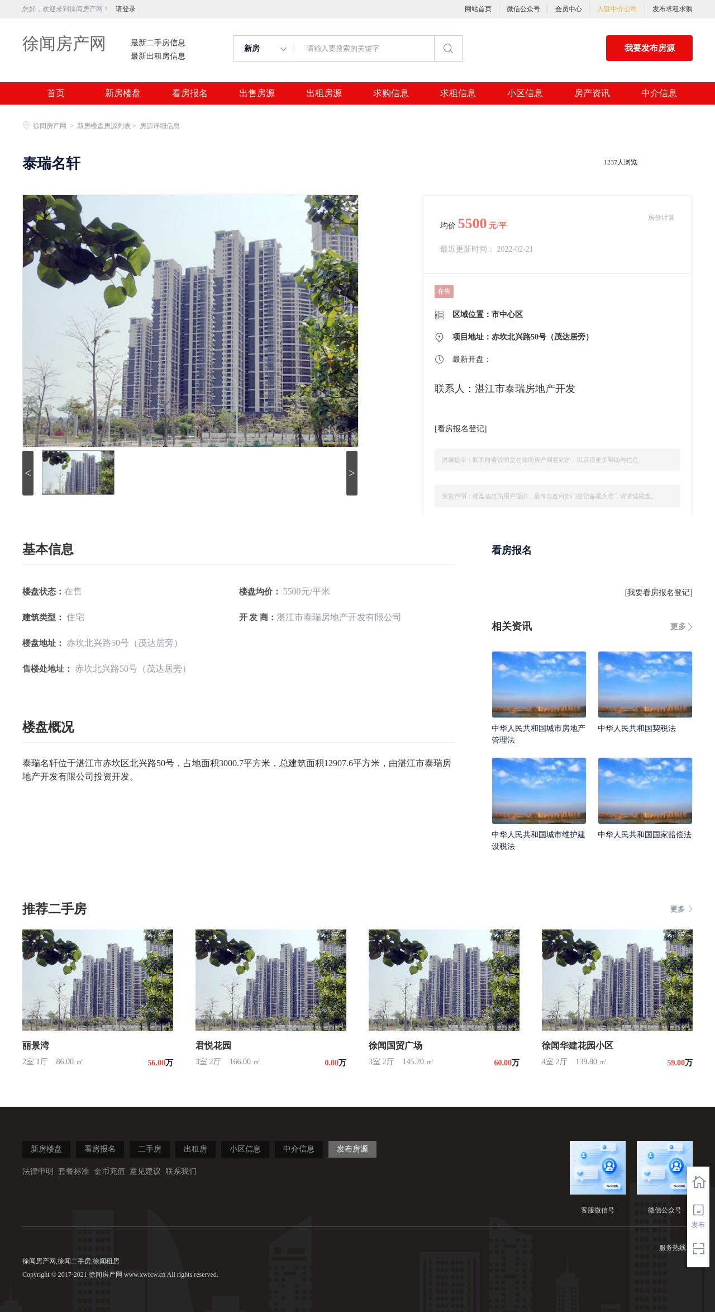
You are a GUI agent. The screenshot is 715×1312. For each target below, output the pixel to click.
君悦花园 (213, 1045)
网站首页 (478, 9)
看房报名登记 (460, 428)
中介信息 (659, 93)
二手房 (149, 1149)
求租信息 (458, 93)
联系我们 (181, 1171)
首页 (55, 93)
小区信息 (525, 93)
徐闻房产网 (64, 43)
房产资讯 (592, 93)
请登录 (126, 9)
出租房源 (324, 93)
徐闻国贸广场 (395, 1045)
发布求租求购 (672, 9)
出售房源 (256, 93)
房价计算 (661, 217)
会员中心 (568, 9)
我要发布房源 (650, 48)
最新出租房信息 (158, 56)
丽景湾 (35, 1045)
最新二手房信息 (158, 43)
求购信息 (391, 93)
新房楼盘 (122, 93)
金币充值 (109, 1171)
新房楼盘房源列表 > (107, 126)
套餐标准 (73, 1171)
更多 (678, 626)
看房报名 (189, 93)
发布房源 (352, 1149)
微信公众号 (523, 9)
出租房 (195, 1149)
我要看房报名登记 (658, 592)
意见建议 (145, 1171)
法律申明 (38, 1171)
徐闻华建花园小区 (577, 1045)
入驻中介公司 (617, 9)
